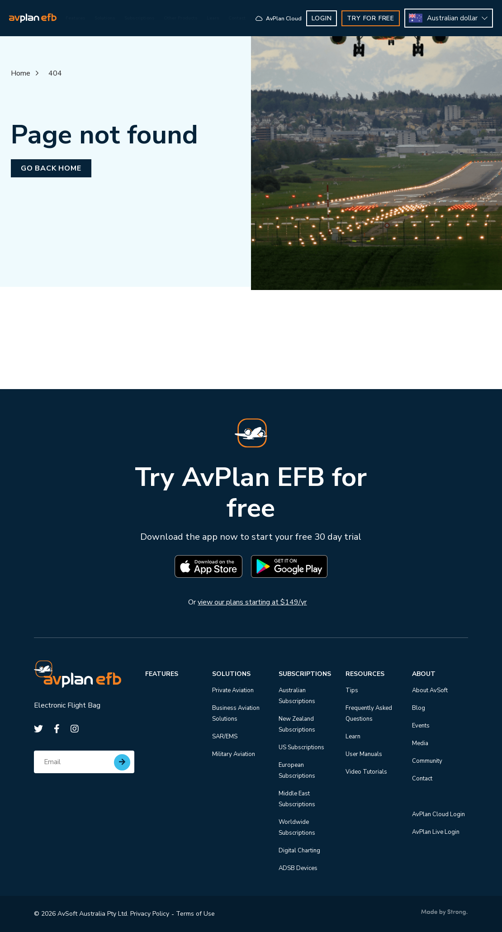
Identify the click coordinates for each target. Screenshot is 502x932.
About (424, 674)
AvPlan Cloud (288, 18)
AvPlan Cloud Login (438, 814)
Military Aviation (233, 754)
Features (161, 674)
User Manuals (364, 754)
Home (20, 73)
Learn (353, 736)
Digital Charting (299, 850)
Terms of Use (195, 913)
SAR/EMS (224, 736)
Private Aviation (233, 690)
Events (421, 726)
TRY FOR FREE (379, 18)
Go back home (51, 168)
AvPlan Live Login (435, 832)
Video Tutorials (366, 772)
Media (420, 743)
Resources (365, 674)
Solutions (231, 674)
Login (331, 18)
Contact (422, 779)
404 (55, 73)
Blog (418, 708)
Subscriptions (305, 674)
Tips (352, 690)
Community (427, 761)
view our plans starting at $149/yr (252, 602)
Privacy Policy (149, 913)
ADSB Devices (298, 868)
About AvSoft (430, 690)
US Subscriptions (301, 747)
